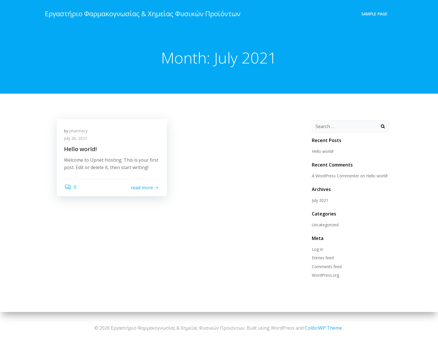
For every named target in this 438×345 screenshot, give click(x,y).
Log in (316, 249)
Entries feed (322, 258)
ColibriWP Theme (323, 328)
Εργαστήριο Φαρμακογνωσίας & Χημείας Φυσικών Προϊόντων (142, 12)
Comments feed (326, 267)
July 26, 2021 (77, 140)
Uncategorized (324, 225)
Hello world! (322, 152)
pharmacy (80, 132)
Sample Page (375, 13)
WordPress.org (324, 275)
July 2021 (319, 201)
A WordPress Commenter (334, 176)
